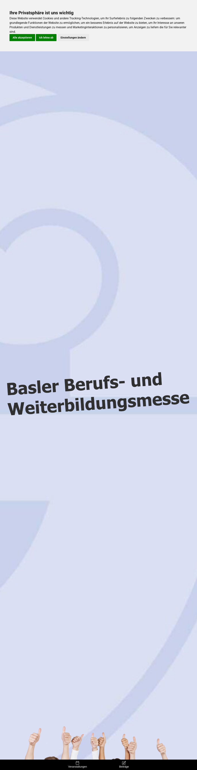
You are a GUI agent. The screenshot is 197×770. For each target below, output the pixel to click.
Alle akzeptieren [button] (22, 37)
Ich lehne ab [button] (46, 37)
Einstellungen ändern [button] (73, 37)
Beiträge (124, 764)
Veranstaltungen (77, 764)
